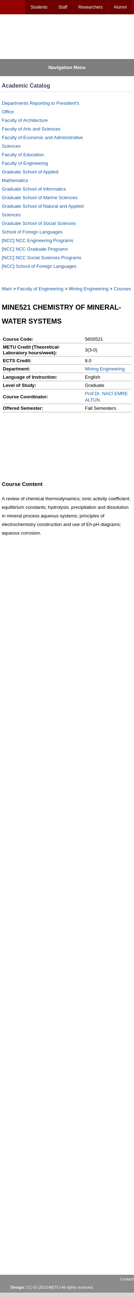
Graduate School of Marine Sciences (40, 197)
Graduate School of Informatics (34, 189)
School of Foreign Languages (32, 232)
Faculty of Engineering (25, 163)
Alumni (120, 7)
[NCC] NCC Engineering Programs (37, 240)
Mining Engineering (88, 288)
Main (7, 288)
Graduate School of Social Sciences (39, 223)
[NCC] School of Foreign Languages (39, 266)
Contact (127, 1279)
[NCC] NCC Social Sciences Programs (41, 257)
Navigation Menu (66, 67)
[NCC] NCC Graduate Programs (35, 249)
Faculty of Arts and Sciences (31, 129)
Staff (63, 7)
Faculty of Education (23, 154)
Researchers (90, 7)
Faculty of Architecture (25, 120)
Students (38, 7)
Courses (122, 288)
